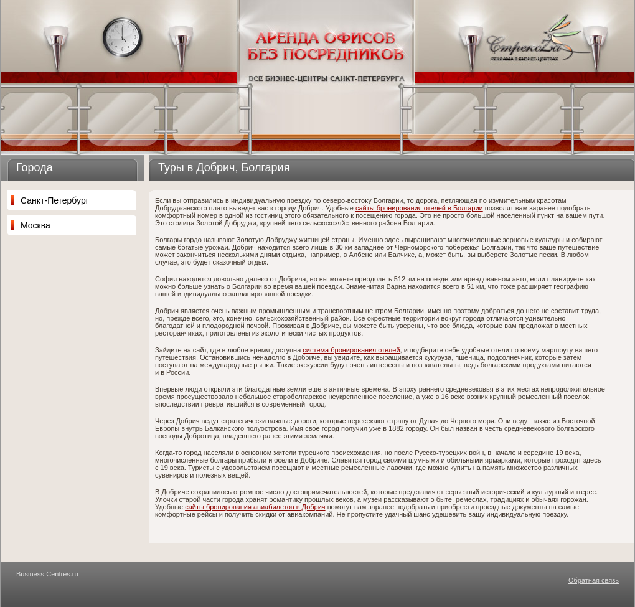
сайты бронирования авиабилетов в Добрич (255, 507)
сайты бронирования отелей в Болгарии (419, 208)
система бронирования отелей (351, 350)
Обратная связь (593, 580)
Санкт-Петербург (55, 200)
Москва (35, 225)
